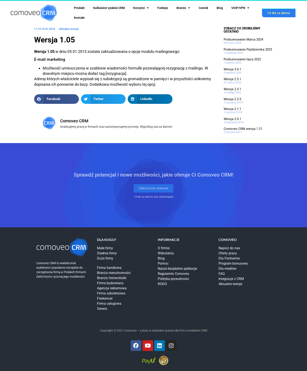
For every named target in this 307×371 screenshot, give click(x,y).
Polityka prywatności (173, 279)
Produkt (79, 8)
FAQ (222, 274)
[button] (56, 99)
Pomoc (163, 263)
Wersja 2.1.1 (232, 109)
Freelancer (105, 298)
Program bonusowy (233, 263)
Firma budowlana (110, 283)
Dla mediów (227, 269)
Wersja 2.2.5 (232, 99)
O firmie (163, 248)
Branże (183, 8)
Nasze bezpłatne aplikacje (177, 269)
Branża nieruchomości (114, 273)
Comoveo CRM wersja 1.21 (243, 129)
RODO (162, 284)
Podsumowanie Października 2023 (248, 49)
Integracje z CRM (231, 279)
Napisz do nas (229, 248)
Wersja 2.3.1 (232, 89)
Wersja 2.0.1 (232, 119)
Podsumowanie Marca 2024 (243, 39)
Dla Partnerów (229, 258)
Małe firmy (105, 248)
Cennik (203, 8)
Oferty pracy (228, 253)
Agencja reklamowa (112, 288)
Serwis (102, 309)
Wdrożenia (166, 253)
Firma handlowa (109, 268)
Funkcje (162, 8)
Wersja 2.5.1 (232, 79)
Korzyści (141, 8)
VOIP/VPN (240, 8)
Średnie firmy (107, 253)
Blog (220, 8)
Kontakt (79, 17)
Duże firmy (105, 258)
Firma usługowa (109, 303)
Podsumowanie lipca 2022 (242, 59)
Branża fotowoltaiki (111, 278)
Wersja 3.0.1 (232, 69)
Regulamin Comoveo (173, 274)
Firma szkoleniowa (111, 293)
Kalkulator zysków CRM (109, 8)
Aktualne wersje (69, 28)
